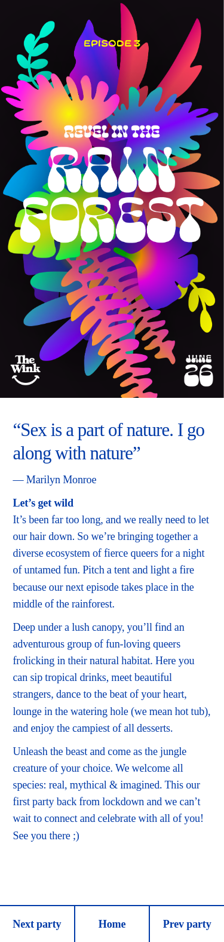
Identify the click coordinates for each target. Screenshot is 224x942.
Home (112, 924)
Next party (37, 924)
